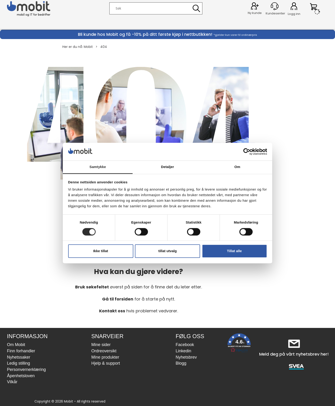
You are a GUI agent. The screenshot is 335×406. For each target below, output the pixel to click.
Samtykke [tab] (98, 167)
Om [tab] (237, 167)
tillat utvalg (167, 251)
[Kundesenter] (274, 6)
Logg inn (293, 7)
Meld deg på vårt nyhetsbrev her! (294, 354)
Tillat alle (234, 251)
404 (103, 46)
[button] (239, 343)
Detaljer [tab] (167, 167)
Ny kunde (255, 13)
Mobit (88, 46)
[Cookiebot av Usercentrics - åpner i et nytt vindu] (246, 151)
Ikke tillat (100, 251)
